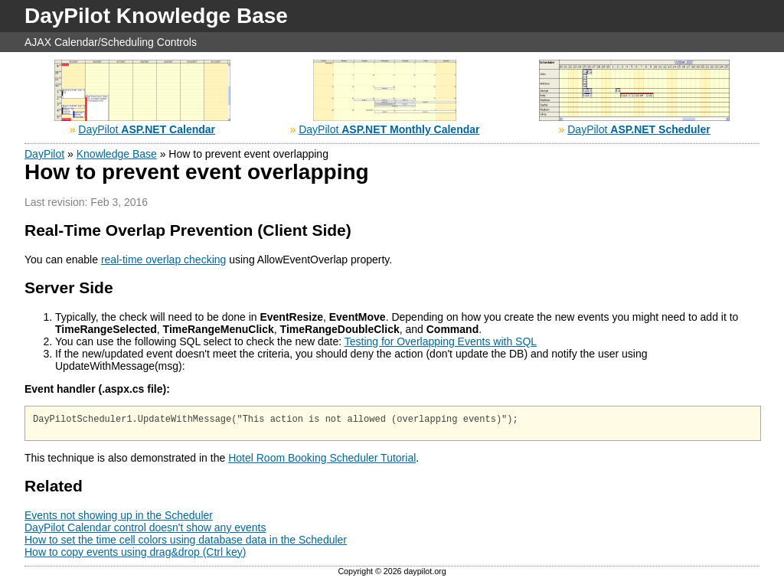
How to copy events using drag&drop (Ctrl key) (135, 554)
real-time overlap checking (163, 259)
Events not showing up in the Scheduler (118, 517)
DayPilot (146, 129)
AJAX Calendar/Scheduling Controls (110, 42)
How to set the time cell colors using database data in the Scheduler (185, 542)
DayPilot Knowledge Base (156, 16)
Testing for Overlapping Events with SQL (441, 341)
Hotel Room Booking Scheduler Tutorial (322, 460)
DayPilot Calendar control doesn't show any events (145, 530)
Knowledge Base (117, 154)
